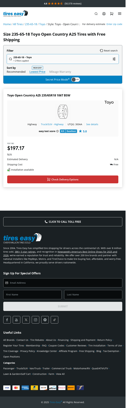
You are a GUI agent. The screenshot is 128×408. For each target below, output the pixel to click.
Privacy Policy (27, 351)
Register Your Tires (13, 345)
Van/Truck (35, 368)
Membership (33, 345)
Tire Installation (97, 345)
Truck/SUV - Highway (52, 124)
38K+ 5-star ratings (25, 251)
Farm (51, 373)
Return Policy (104, 339)
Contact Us (22, 339)
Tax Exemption (111, 351)
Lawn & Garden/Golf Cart (17, 373)
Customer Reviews (76, 345)
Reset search (109, 50)
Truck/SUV (22, 368)
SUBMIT (63, 306)
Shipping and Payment (83, 339)
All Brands (9, 339)
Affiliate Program (68, 351)
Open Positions (11, 356)
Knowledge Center (47, 351)
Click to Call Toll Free (65, 222)
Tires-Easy (56, 402)
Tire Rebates (37, 339)
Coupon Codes (56, 345)
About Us (51, 339)
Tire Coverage (10, 351)
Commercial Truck (62, 368)
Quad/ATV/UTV (100, 368)
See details (92, 124)
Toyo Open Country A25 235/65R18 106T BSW (38, 95)
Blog (98, 351)
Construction (40, 373)
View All (60, 373)
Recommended (16, 72)
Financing (63, 339)
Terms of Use (115, 345)
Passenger (9, 368)
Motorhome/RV (81, 368)
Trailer (46, 368)
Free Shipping (86, 351)
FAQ (44, 345)
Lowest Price (37, 72)
